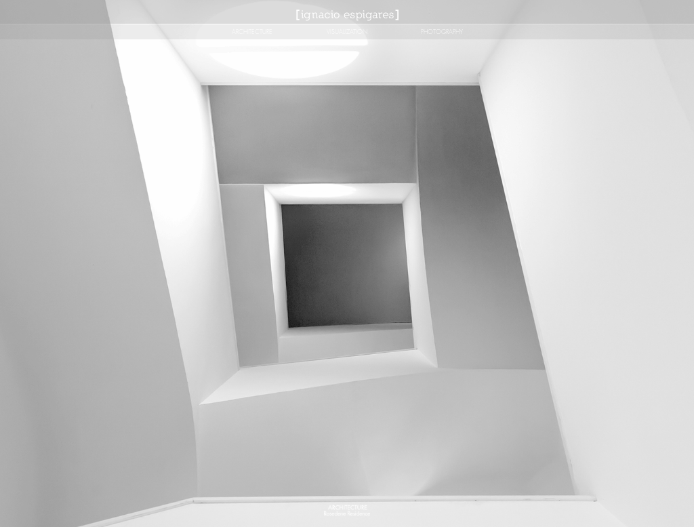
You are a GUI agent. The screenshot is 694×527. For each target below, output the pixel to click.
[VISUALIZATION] (347, 32)
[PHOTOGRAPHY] (442, 32)
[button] (347, 361)
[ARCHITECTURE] (252, 32)
